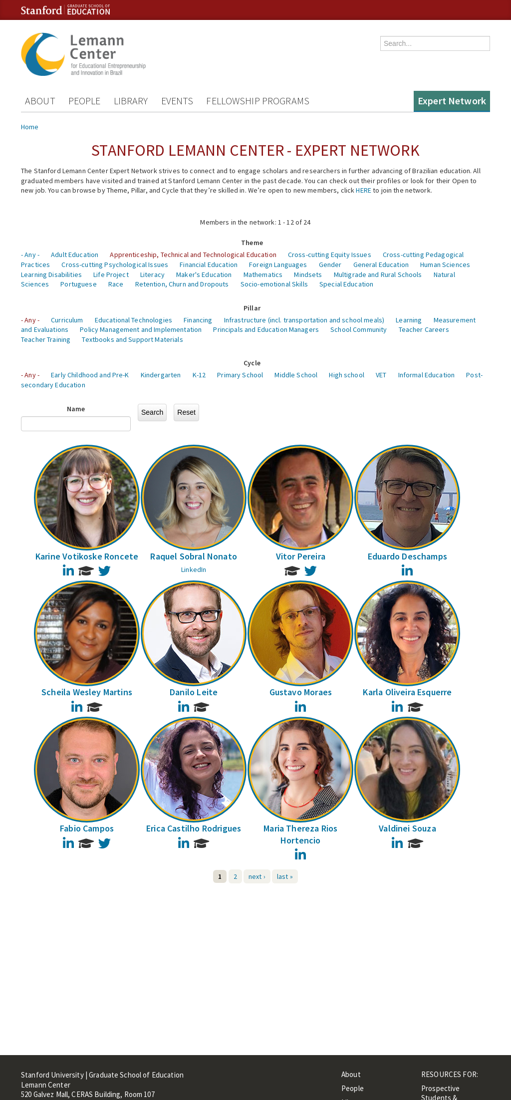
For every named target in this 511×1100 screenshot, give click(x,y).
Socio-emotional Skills (274, 283)
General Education (381, 264)
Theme (252, 242)
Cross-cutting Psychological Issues (114, 264)
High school (346, 374)
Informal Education (426, 374)
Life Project (111, 274)
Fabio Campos (87, 828)
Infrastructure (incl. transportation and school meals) (304, 319)
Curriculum (67, 319)
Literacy (152, 274)
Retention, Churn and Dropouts (182, 283)
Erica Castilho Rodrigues (193, 828)
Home (30, 126)
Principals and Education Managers (266, 329)
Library (131, 100)
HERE (363, 190)
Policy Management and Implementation (141, 329)
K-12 (199, 374)
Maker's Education (204, 274)
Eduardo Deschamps (407, 556)
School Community (358, 329)
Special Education (346, 283)
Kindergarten (161, 374)
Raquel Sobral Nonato (193, 556)
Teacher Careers (424, 329)
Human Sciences (445, 264)
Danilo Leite (194, 692)
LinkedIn (193, 569)
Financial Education (209, 264)
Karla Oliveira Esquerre (407, 692)
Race (116, 283)
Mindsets (308, 274)
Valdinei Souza (407, 828)
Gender (330, 264)
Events (177, 100)
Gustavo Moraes (300, 692)
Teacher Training (45, 339)
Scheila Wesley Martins (86, 692)
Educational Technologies (133, 319)
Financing (198, 319)
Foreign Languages (278, 264)
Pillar (252, 307)
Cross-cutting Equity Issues (329, 254)
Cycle (252, 362)
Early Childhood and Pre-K (90, 374)
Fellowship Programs (257, 100)
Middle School (295, 374)
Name (76, 408)
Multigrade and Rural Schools (378, 274)
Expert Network (452, 100)
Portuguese (78, 283)
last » (285, 876)
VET (381, 374)
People (84, 100)
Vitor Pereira (300, 556)
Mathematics (263, 274)
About (40, 100)
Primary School (240, 374)
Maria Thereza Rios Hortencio (300, 834)
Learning (409, 319)
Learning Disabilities (51, 274)
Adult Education (74, 254)
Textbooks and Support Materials (132, 339)
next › (257, 876)
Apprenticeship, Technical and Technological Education (193, 254)
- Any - (30, 254)
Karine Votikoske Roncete (86, 556)
